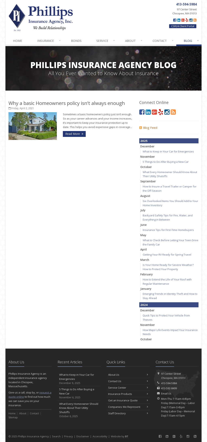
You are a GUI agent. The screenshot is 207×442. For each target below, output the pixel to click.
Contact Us (128, 381)
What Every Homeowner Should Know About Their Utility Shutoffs (79, 410)
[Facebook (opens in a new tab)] (174, 20)
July (143, 210)
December (147, 146)
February (146, 274)
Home (17, 41)
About (134, 40)
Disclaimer (82, 436)
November (147, 157)
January (145, 289)
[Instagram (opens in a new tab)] (190, 20)
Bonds (76, 41)
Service (105, 40)
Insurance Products (128, 394)
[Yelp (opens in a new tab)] (186, 20)
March (144, 260)
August (145, 196)
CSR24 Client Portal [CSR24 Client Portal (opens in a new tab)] (182, 26)
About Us (128, 374)
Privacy (68, 436)
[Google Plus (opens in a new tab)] (182, 20)
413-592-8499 (169, 388)
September (148, 181)
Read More (74, 134)
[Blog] (194, 20)
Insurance (49, 40)
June (143, 225)
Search (56, 436)
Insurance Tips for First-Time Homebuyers (168, 230)
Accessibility (100, 436)
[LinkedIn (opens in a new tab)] (178, 20)
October (146, 167)
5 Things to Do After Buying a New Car (166, 162)
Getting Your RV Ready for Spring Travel (167, 254)
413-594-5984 (169, 383)
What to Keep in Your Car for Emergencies (168, 151)
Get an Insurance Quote (128, 400)
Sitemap (13, 417)
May (143, 235)
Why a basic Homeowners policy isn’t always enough (66, 103)
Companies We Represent (128, 407)
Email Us (166, 393)
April (143, 249)
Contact (163, 40)
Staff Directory (128, 413)
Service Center (128, 387)
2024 (144, 305)
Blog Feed (148, 128)
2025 (144, 141)
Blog (191, 40)
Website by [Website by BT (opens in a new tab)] (119, 436)
